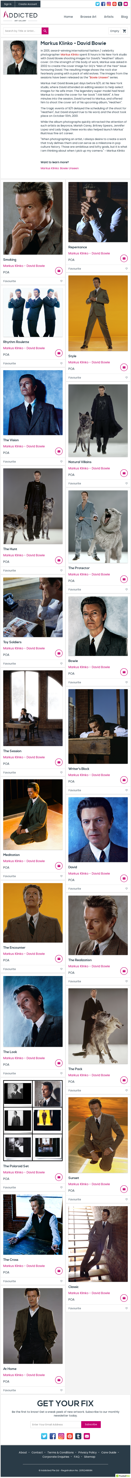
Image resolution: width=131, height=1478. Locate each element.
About (23, 1452)
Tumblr (120, 4)
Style (72, 356)
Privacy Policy (87, 1452)
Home (68, 17)
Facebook (103, 4)
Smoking (9, 260)
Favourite (33, 281)
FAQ (76, 1457)
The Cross (10, 1260)
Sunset (73, 1178)
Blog (124, 17)
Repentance (77, 247)
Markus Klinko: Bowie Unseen (60, 168)
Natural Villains (79, 462)
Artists (109, 17)
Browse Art (88, 17)
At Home (10, 1369)
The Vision (11, 440)
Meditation (11, 855)
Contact (126, 4)
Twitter (98, 4)
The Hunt (10, 549)
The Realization (80, 960)
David (72, 867)
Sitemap (89, 1457)
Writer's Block (78, 769)
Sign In (7, 4)
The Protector (79, 568)
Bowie (73, 661)
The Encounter (14, 948)
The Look (10, 1052)
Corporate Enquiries (55, 1457)
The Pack (75, 1069)
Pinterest (114, 4)
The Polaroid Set (16, 1166)
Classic (73, 1287)
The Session (12, 751)
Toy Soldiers (12, 642)
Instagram (109, 4)
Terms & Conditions (60, 1452)
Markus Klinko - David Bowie (24, 266)
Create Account (27, 4)
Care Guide (108, 1452)
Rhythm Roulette (16, 342)
